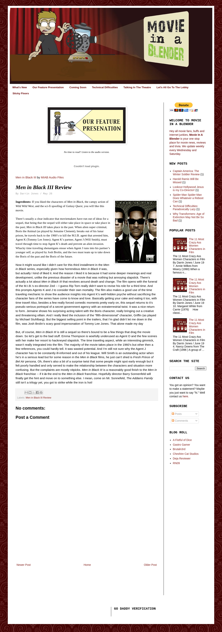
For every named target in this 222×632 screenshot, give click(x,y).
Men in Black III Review (38, 397)
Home (87, 564)
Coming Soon (77, 87)
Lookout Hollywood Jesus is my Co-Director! (188, 188)
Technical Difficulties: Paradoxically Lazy (185, 207)
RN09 (176, 463)
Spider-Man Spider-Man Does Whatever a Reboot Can (188, 198)
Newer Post (24, 564)
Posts (177, 413)
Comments (180, 420)
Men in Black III (26, 177)
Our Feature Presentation (48, 87)
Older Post (150, 564)
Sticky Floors (20, 93)
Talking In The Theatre (137, 87)
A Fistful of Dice (182, 440)
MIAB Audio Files (52, 177)
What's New (19, 87)
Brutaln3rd (179, 449)
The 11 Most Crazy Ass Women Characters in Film (197, 246)
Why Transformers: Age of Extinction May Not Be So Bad (188, 217)
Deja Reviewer (182, 458)
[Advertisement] (86, 533)
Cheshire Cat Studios (186, 453)
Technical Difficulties (105, 87)
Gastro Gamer (181, 444)
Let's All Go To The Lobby (173, 87)
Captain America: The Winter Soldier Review (186, 172)
